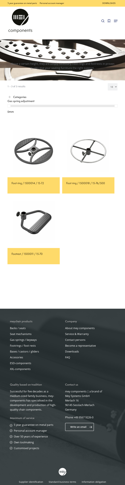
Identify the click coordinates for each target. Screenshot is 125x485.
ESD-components (20, 363)
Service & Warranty (77, 334)
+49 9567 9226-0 (83, 417)
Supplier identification (31, 481)
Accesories (16, 357)
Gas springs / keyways (23, 340)
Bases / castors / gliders (24, 351)
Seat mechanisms (21, 334)
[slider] (9, 106)
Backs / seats (18, 328)
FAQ (67, 357)
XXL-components (20, 369)
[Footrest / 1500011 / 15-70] (33, 222)
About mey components (80, 328)
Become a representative (80, 345)
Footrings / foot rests (23, 345)
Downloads (72, 351)
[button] (116, 21)
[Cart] (109, 21)
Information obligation (94, 481)
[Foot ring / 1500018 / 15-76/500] (88, 151)
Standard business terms (62, 481)
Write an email (81, 427)
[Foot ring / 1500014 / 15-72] (33, 151)
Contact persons (75, 340)
